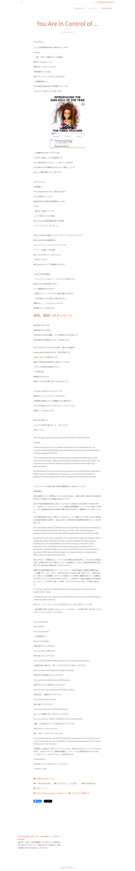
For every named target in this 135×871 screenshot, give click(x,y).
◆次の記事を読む (89, 783)
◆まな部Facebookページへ (44, 778)
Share (38, 801)
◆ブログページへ (41, 788)
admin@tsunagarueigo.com (105, 2)
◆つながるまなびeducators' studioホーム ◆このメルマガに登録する (61, 793)
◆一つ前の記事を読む (43, 783)
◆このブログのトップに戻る (65, 783)
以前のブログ (39, 357)
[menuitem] (80, 8)
